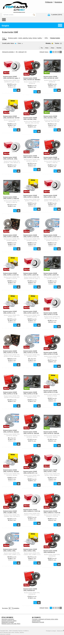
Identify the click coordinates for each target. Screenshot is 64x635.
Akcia (46, 48)
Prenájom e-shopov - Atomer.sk (55, 630)
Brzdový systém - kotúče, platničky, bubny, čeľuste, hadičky (25, 38)
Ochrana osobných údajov (9, 620)
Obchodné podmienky (8, 619)
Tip (42, 48)
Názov (12, 43)
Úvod (3, 38)
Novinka (59, 48)
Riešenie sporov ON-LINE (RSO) (11, 623)
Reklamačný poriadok (8, 622)
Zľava (52, 48)
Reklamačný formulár (38, 622)
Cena (19, 43)
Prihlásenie (48, 2)
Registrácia (58, 2)
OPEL (46, 38)
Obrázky (48, 43)
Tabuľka (57, 43)
